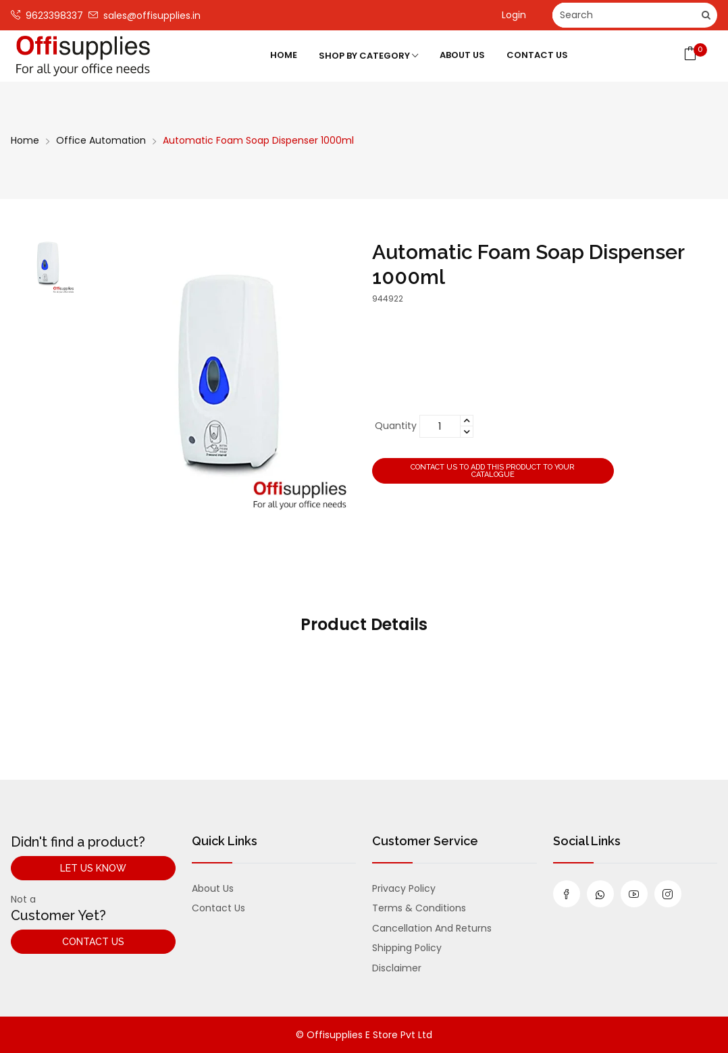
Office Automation (101, 140)
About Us (462, 55)
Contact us (218, 908)
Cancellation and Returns (432, 928)
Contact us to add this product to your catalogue (493, 471)
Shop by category (368, 56)
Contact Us (537, 55)
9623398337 (47, 15)
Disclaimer (396, 968)
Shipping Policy (407, 948)
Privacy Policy (404, 888)
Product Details (364, 624)
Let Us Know (93, 868)
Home (283, 55)
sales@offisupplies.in (144, 15)
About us (213, 888)
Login (514, 15)
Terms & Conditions (419, 908)
